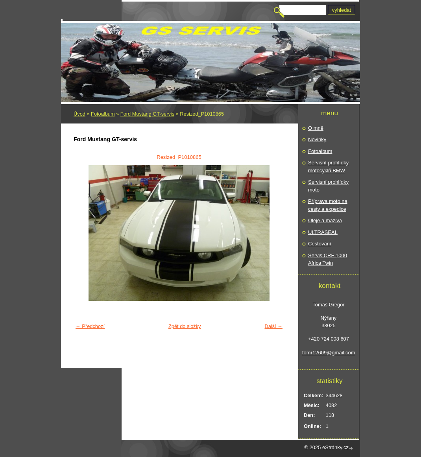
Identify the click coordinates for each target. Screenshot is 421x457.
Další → (273, 326)
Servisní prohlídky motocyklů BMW (328, 166)
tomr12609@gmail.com (328, 353)
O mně (315, 128)
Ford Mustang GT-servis (147, 114)
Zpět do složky (184, 326)
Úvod (79, 114)
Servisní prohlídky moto (328, 186)
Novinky (317, 139)
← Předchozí (90, 326)
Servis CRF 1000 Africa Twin (327, 259)
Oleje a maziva (325, 220)
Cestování (319, 244)
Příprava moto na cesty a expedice (327, 205)
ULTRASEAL (323, 232)
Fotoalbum (102, 114)
